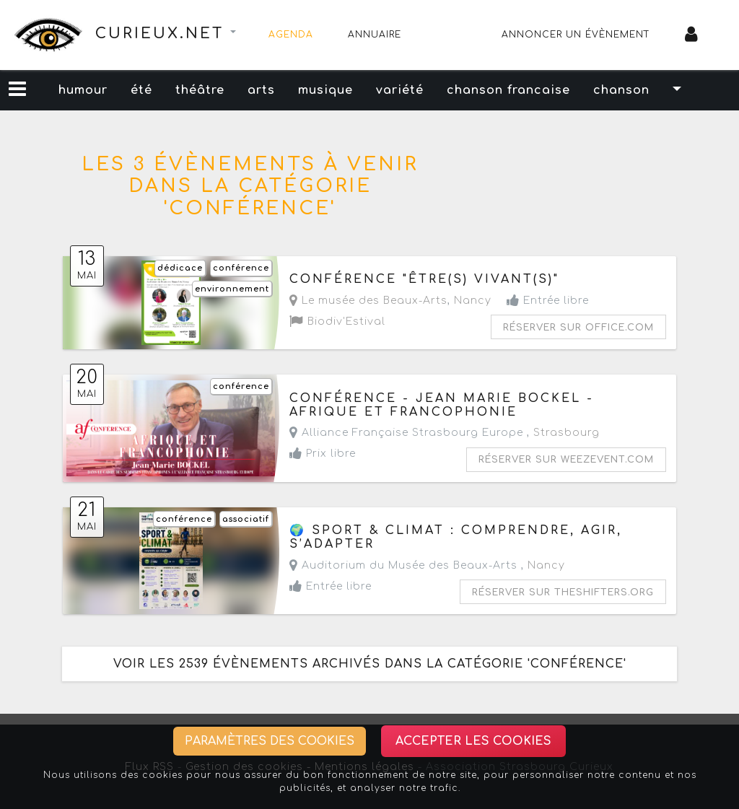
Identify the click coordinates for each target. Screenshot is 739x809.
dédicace (180, 268)
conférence (241, 268)
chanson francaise (508, 90)
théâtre (199, 90)
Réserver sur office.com (578, 328)
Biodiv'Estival (337, 321)
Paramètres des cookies (269, 741)
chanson (621, 90)
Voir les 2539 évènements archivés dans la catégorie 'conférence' (369, 663)
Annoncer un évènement (576, 35)
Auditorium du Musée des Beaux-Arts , (427, 565)
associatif (245, 519)
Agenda (290, 35)
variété (400, 90)
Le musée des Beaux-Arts (368, 300)
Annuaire (374, 35)
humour (83, 90)
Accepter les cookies (473, 741)
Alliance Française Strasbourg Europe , (444, 432)
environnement (232, 289)
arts (261, 90)
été (141, 90)
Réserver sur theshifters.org (563, 592)
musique (325, 90)
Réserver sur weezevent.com (566, 460)
